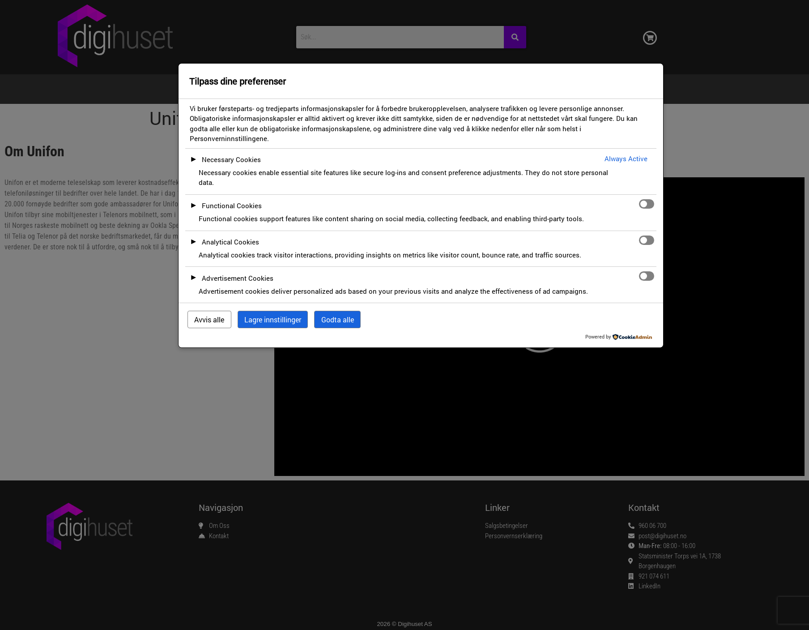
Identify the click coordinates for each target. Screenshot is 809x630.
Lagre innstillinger (272, 319)
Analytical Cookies (230, 241)
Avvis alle (209, 319)
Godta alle (337, 319)
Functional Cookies (232, 205)
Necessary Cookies (231, 159)
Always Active (626, 158)
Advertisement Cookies (237, 278)
